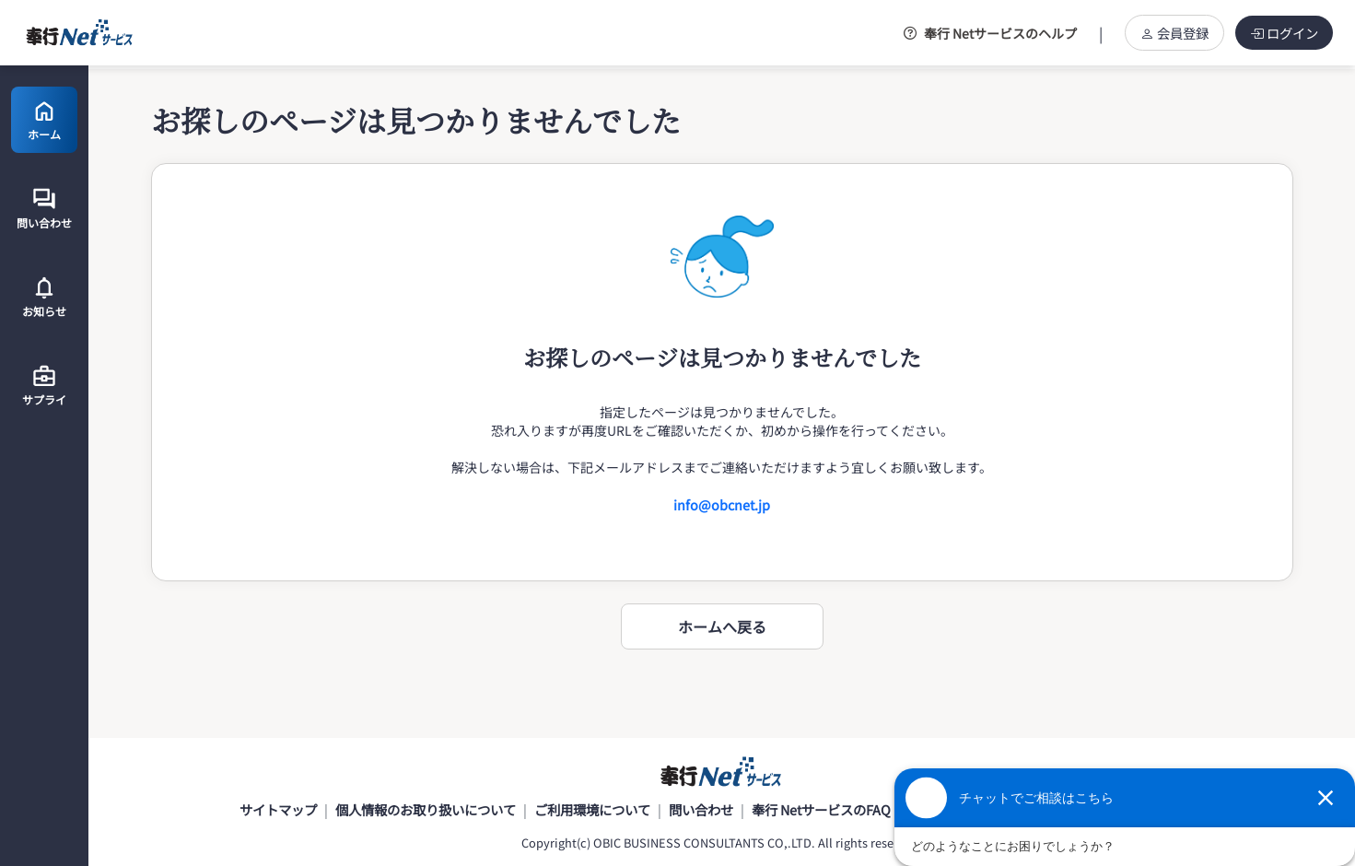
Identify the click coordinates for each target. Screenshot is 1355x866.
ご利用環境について (592, 813)
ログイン (1284, 32)
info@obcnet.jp (721, 504)
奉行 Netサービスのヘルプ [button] (990, 33)
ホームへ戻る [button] (722, 626)
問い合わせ (701, 813)
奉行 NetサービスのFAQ (821, 813)
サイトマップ (278, 813)
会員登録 (1174, 32)
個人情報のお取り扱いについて (425, 813)
